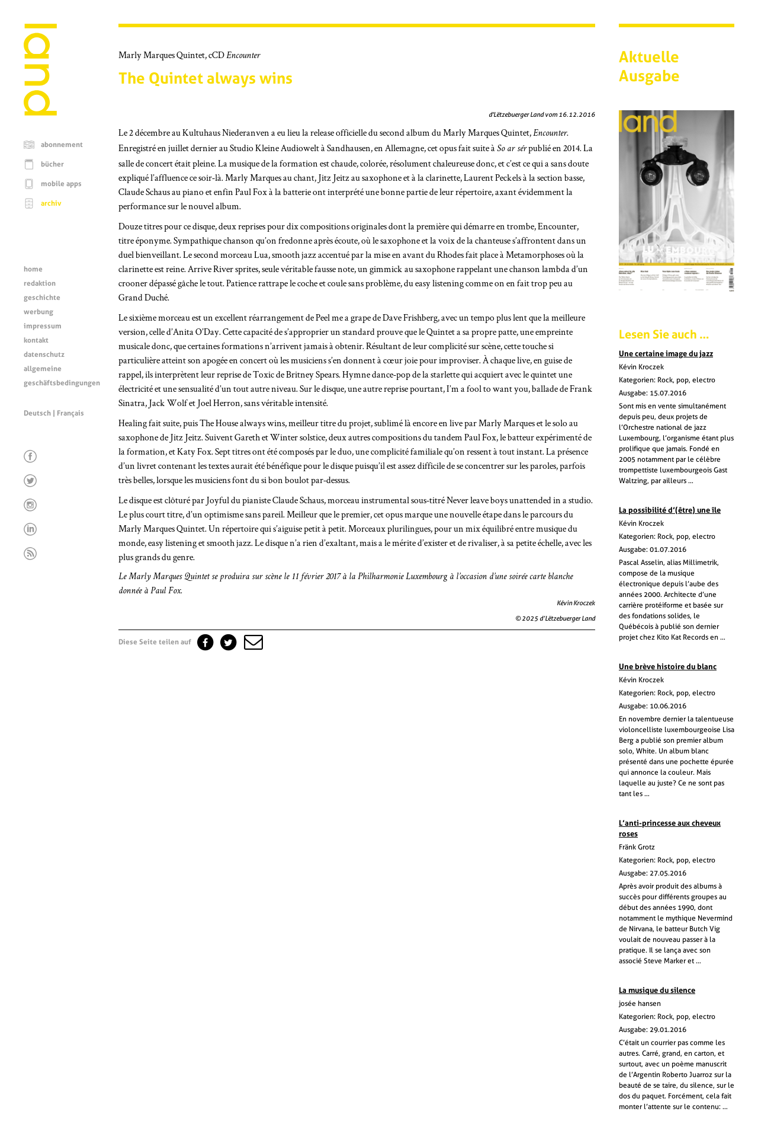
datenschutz (44, 354)
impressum (43, 326)
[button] (252, 642)
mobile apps (61, 184)
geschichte (42, 297)
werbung (38, 312)
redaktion (40, 283)
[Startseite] (40, 112)
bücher (52, 164)
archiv (51, 203)
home (33, 269)
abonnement (62, 144)
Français (70, 413)
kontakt (36, 340)
